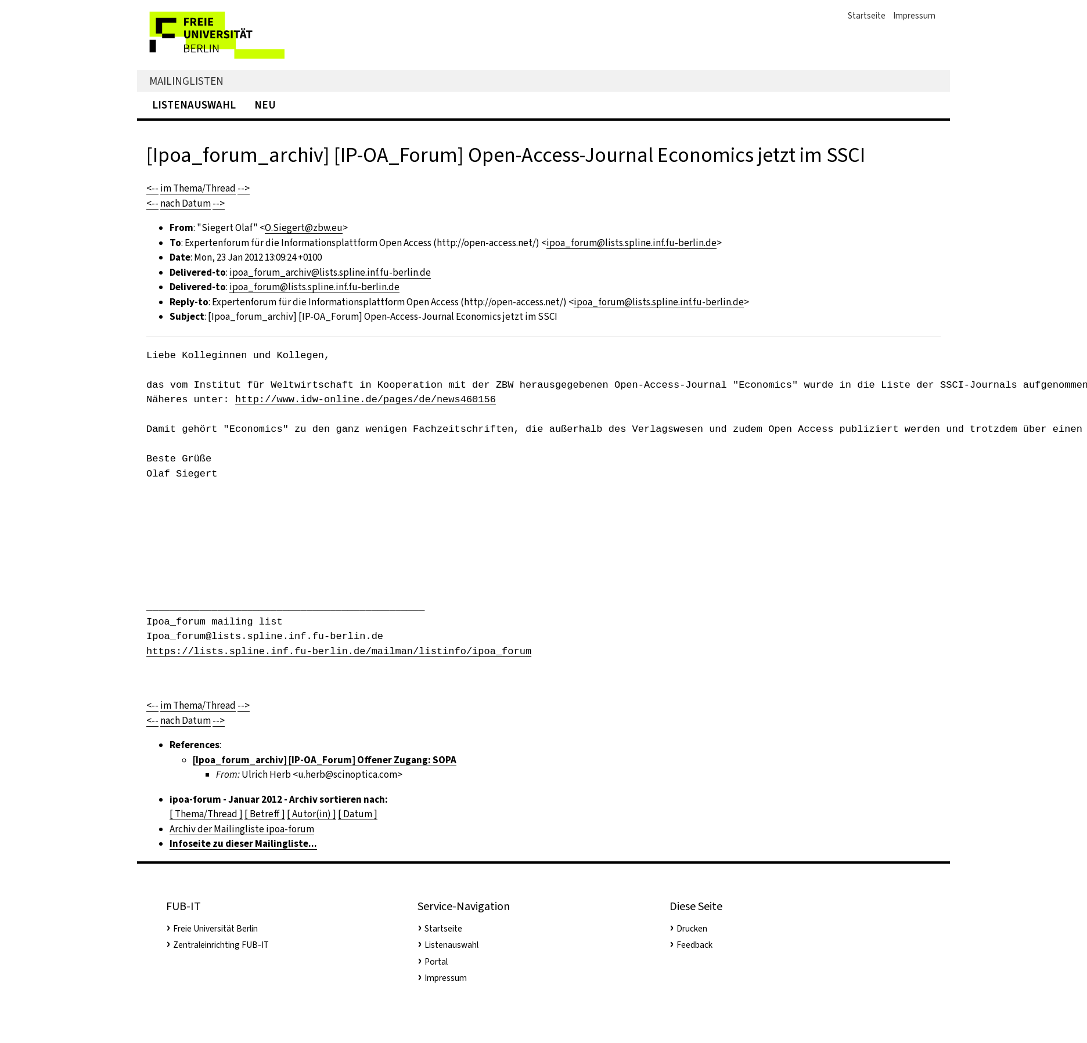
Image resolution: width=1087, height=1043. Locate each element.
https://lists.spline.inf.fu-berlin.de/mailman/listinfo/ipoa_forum (338, 651)
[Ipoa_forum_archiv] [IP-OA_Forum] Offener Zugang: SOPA (324, 760)
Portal (436, 962)
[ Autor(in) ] (311, 814)
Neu (265, 105)
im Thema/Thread (198, 188)
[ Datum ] (357, 814)
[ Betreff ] (264, 814)
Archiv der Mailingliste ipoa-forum (242, 829)
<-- (152, 188)
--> (243, 188)
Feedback (694, 945)
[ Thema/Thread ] (206, 814)
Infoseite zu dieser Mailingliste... (243, 843)
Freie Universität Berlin (215, 928)
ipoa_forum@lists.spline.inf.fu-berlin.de (631, 243)
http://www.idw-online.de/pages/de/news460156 (365, 399)
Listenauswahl (194, 105)
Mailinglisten (186, 81)
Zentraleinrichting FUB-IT (221, 945)
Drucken (691, 928)
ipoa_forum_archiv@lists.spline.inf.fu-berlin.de (330, 272)
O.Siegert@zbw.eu (304, 227)
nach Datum (185, 203)
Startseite (867, 15)
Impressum (914, 15)
